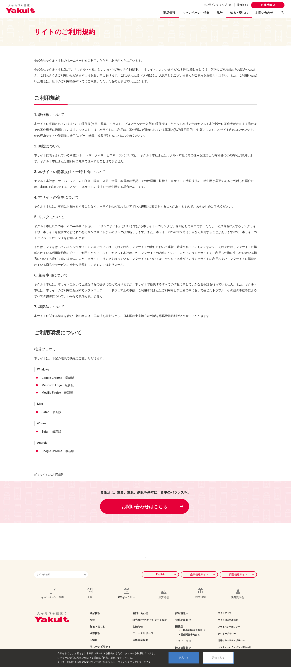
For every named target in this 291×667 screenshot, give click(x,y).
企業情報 (266, 5)
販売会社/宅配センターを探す (150, 614)
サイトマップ (224, 607)
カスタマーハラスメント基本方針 (234, 641)
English (241, 4)
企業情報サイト (199, 568)
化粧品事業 (181, 614)
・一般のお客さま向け (190, 624)
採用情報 (180, 607)
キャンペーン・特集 (196, 12)
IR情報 (93, 634)
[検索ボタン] (85, 569)
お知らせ (138, 621)
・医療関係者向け (187, 629)
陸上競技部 (181, 642)
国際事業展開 (140, 634)
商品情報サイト (238, 568)
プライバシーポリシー (229, 621)
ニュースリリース (143, 627)
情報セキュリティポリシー (231, 635)
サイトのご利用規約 (228, 614)
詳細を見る (218, 657)
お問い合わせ (264, 12)
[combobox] (58, 569)
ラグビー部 (181, 635)
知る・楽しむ (97, 621)
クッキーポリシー (227, 628)
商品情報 (95, 607)
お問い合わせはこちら (145, 506)
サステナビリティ (100, 641)
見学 (220, 12)
